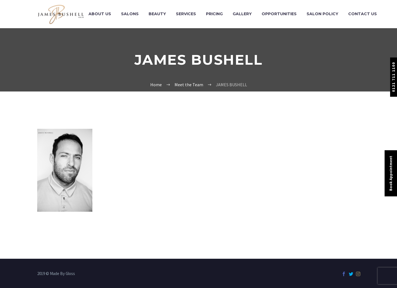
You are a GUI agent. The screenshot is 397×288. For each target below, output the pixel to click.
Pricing (214, 13)
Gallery (242, 13)
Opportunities (279, 13)
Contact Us (362, 13)
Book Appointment (390, 173)
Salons (130, 13)
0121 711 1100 (393, 77)
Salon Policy (322, 13)
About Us (99, 13)
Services (186, 13)
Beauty (157, 13)
